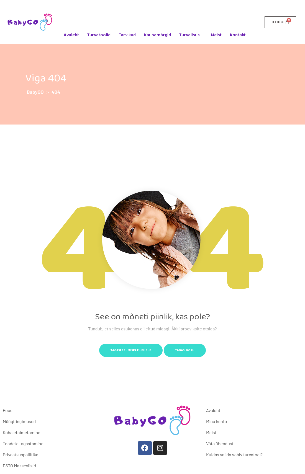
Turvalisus (189, 35)
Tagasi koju (184, 350)
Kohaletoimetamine (21, 432)
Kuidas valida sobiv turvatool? (234, 454)
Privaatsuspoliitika (20, 454)
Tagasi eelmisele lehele (131, 350)
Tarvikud (127, 35)
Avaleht (71, 35)
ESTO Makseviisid (19, 465)
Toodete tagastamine (23, 443)
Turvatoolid (99, 35)
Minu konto (216, 421)
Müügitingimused (19, 421)
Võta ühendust (220, 443)
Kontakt (238, 35)
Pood (7, 410)
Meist (216, 35)
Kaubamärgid (157, 35)
